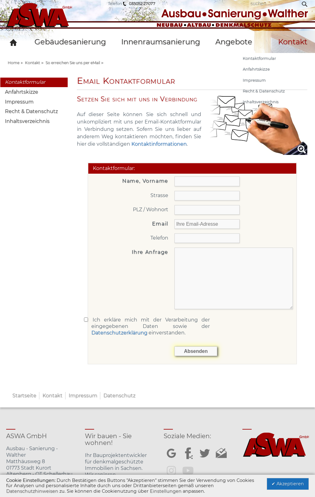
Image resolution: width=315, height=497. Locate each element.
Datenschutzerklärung (119, 333)
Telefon (159, 238)
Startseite (24, 395)
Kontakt (32, 62)
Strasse (159, 195)
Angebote (233, 41)
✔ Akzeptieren (288, 484)
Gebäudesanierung (70, 41)
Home (13, 62)
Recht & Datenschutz (31, 111)
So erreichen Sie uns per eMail (73, 62)
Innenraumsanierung (160, 41)
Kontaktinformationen (159, 144)
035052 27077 (142, 3)
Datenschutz (119, 395)
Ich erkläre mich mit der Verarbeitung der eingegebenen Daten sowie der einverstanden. (150, 326)
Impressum (19, 102)
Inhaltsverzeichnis (27, 121)
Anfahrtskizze (21, 92)
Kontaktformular (25, 82)
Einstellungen (165, 491)
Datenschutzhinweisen (32, 491)
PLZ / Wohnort (150, 209)
